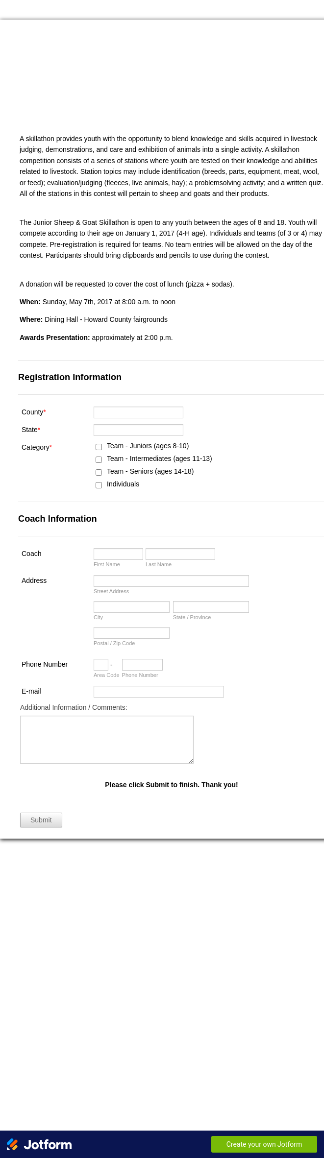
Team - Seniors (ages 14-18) (150, 471)
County (34, 412)
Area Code (107, 675)
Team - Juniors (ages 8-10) (148, 446)
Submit (41, 820)
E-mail (31, 691)
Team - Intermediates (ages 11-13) (159, 458)
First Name (107, 564)
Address (34, 580)
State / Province (192, 617)
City (98, 617)
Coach (31, 553)
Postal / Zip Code (114, 643)
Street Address (111, 591)
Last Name (159, 564)
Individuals (123, 484)
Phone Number (45, 664)
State (31, 430)
